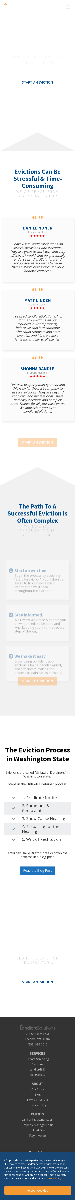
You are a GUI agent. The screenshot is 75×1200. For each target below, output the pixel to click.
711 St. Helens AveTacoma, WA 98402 (37, 1036)
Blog (38, 1094)
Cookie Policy (53, 1178)
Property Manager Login (37, 1125)
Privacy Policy (37, 1105)
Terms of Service (38, 1100)
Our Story (37, 1089)
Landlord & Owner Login (37, 1119)
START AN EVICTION (37, 82)
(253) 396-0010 (37, 1044)
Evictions (37, 1064)
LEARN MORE (37, 95)
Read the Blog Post (37, 870)
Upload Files (37, 1130)
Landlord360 (37, 1069)
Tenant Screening (37, 1059)
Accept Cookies (37, 1190)
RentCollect (37, 1075)
